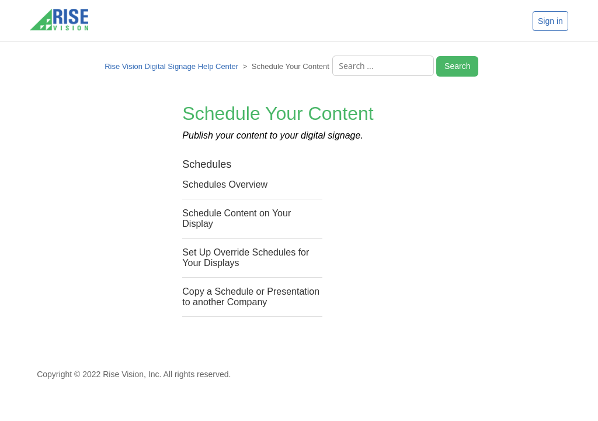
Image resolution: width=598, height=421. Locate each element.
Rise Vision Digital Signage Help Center (171, 66)
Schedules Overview (224, 184)
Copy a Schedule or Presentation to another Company (250, 297)
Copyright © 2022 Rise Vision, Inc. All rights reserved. (134, 374)
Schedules (206, 164)
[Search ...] (382, 66)
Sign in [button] (550, 21)
